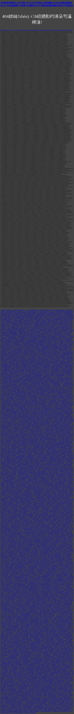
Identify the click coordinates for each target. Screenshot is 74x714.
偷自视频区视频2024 (42, 341)
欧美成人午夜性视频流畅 (63, 412)
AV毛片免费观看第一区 (43, 478)
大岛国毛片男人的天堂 (50, 429)
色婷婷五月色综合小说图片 (53, 320)
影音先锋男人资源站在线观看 (39, 609)
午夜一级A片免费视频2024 (56, 659)
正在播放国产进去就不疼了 (16, 393)
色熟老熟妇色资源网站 (63, 349)
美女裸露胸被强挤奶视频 (64, 502)
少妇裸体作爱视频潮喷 (31, 312)
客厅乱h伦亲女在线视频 (6, 532)
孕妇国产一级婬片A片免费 (24, 546)
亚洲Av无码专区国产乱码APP (13, 653)
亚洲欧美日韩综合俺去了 (54, 472)
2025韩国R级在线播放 (18, 710)
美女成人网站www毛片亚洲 (56, 316)
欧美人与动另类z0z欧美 (8, 389)
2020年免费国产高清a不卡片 (61, 467)
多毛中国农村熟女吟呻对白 (64, 497)
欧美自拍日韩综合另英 (65, 468)
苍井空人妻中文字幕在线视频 (27, 673)
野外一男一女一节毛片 (58, 538)
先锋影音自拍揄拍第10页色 (21, 435)
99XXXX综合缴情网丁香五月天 (44, 333)
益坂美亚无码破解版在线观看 (7, 555)
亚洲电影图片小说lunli (45, 477)
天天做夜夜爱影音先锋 (45, 346)
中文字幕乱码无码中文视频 (17, 652)
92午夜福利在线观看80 (57, 333)
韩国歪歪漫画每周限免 (33, 440)
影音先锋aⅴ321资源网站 (52, 440)
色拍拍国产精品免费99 (22, 448)
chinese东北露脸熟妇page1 (33, 438)
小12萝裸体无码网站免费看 (51, 497)
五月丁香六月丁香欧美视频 (11, 593)
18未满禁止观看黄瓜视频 (39, 563)
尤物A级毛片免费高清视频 (16, 461)
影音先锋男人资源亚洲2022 (65, 363)
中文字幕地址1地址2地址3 (28, 320)
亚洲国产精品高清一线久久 (35, 469)
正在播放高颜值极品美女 (54, 457)
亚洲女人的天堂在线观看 (35, 498)
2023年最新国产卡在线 (44, 567)
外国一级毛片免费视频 (27, 589)
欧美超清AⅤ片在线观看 (35, 463)
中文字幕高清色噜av (10, 485)
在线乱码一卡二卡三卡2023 (44, 608)
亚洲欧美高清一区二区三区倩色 (51, 363)
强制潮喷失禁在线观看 (8, 371)
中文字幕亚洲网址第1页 (26, 631)
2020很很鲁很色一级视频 (11, 423)
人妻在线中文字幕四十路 (63, 331)
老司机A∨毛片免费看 (9, 639)
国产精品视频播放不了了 (9, 610)
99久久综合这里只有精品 (25, 374)
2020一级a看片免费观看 (21, 485)
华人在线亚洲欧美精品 (53, 703)
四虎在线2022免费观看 (33, 337)
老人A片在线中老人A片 (18, 348)
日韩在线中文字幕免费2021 (44, 359)
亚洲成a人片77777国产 (38, 549)
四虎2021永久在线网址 (40, 664)
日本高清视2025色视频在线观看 (28, 419)
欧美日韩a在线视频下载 (46, 698)
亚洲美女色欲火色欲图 (24, 537)
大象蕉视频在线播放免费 (67, 353)
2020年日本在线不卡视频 (46, 444)
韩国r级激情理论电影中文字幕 (19, 487)
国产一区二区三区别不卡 (67, 588)
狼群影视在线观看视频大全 (23, 408)
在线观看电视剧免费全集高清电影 (12, 410)
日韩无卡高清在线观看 (49, 660)
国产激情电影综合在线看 (18, 640)
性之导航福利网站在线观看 (62, 327)
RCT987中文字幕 (39, 459)
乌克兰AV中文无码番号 (50, 327)
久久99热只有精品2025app (63, 664)
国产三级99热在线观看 (42, 708)
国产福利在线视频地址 (48, 342)
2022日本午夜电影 (65, 508)
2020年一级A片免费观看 (48, 625)
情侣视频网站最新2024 (13, 332)
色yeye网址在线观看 (19, 552)
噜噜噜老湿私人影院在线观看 (30, 552)
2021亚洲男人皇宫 (28, 579)
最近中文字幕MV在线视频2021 (58, 591)
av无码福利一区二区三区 (24, 338)
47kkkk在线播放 (13, 525)
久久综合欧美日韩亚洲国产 (20, 340)
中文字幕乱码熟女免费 (27, 375)
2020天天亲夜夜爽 (25, 587)
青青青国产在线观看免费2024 (27, 315)
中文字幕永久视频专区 (32, 399)
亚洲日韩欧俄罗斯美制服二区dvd (36, 633)
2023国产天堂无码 (35, 519)
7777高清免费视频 (33, 659)
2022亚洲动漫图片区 (44, 510)
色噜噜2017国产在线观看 (38, 393)
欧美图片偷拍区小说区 (34, 527)
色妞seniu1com (7, 447)
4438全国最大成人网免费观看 (32, 561)
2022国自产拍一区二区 (6, 443)
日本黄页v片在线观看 (64, 320)
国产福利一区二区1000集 (63, 499)
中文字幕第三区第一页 (15, 602)
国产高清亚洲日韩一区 (33, 395)
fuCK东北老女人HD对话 (65, 506)
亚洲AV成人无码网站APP (66, 328)
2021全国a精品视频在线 (11, 331)
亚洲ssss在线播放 (35, 550)
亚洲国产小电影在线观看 (48, 414)
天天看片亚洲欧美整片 (59, 639)
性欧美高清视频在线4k (24, 659)
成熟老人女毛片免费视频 (43, 372)
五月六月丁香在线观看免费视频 (60, 687)
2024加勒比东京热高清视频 (28, 439)
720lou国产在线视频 (21, 336)
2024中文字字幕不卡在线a (12, 613)
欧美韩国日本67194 (6, 470)
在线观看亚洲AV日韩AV (23, 473)
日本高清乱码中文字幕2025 (13, 537)
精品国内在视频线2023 (63, 345)
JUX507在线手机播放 (27, 533)
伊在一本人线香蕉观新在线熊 (15, 515)
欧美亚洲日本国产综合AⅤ (24, 332)
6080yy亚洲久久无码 (19, 612)
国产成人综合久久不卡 (14, 374)
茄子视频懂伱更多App (29, 379)
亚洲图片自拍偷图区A (38, 318)
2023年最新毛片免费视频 (55, 665)
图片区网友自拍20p (13, 670)
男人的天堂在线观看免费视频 (41, 514)
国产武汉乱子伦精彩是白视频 (44, 455)
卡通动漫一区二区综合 (22, 311)
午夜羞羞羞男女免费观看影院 (41, 325)
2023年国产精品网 (52, 702)
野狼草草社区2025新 (39, 515)
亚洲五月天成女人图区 (16, 540)
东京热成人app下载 (12, 408)
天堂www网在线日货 (15, 315)
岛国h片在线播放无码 (38, 600)
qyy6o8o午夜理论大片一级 (45, 512)
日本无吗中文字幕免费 (8, 506)
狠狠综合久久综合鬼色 (28, 321)
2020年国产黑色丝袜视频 (35, 328)
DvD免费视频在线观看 (61, 626)
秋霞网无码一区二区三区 (15, 419)
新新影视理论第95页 (21, 331)
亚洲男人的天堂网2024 (50, 707)
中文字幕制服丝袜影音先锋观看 (27, 669)
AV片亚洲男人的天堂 (30, 389)
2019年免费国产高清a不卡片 (32, 676)
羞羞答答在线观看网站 (47, 587)
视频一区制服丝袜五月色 (56, 427)
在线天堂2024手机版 (58, 600)
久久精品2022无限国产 (54, 372)
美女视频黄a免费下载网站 (59, 443)
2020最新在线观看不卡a (54, 401)
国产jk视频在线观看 (36, 638)
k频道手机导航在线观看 (18, 712)
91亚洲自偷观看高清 (45, 541)
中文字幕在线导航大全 (39, 345)
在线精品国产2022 (32, 695)
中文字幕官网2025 (43, 440)
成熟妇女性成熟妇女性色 (45, 610)
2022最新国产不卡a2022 (24, 319)
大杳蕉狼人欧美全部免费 (26, 418)
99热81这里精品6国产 (16, 352)
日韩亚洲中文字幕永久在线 (60, 361)
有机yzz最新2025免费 (20, 357)
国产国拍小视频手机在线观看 (8, 316)
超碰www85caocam (19, 325)
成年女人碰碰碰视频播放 (65, 673)
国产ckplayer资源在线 (46, 319)
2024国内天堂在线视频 (41, 562)
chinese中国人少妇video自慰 (38, 511)
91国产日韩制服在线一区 (54, 566)
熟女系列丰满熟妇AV (42, 448)
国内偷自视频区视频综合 (16, 533)
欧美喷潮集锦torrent (9, 430)
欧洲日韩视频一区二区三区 (55, 567)
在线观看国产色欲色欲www (63, 392)
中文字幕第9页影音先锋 (55, 451)
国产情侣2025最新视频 (64, 406)
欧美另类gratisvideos (68, 561)
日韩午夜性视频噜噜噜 (23, 468)
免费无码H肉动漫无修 (55, 608)
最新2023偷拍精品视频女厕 (45, 565)
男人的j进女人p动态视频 (31, 531)
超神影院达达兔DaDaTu (53, 448)
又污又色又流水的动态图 (15, 587)
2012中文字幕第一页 (46, 427)
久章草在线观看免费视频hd (14, 363)
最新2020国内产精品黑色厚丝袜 (12, 358)
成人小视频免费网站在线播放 (62, 621)
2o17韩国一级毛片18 (9, 678)
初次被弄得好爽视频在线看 (7, 329)
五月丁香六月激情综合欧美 (43, 370)
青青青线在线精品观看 (35, 643)
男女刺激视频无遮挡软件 (56, 319)
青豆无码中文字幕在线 (59, 533)
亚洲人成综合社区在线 (11, 478)
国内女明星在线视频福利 (39, 634)
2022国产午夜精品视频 (6, 540)
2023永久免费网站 (10, 476)
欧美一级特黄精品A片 (10, 362)
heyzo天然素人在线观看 (12, 501)
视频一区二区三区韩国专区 (59, 646)
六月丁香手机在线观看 (9, 399)
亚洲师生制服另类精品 (32, 472)
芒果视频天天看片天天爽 (63, 704)
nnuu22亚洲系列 (42, 502)
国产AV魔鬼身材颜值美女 (67, 510)
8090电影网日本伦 (18, 520)
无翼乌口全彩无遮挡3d (56, 619)
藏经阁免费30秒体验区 (21, 457)
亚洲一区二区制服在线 (37, 614)
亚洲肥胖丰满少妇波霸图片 (50, 520)
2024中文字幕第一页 (38, 495)
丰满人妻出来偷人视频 (51, 461)
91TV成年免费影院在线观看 (43, 665)
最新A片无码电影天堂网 (53, 396)
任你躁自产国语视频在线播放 (52, 452)
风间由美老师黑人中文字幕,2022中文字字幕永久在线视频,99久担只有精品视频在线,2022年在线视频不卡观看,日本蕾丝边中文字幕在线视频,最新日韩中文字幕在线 (37, 30)
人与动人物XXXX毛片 (55, 399)
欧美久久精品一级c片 (53, 552)
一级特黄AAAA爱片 (50, 357)
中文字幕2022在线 (19, 476)
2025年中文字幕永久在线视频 (37, 434)
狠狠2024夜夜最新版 (44, 391)
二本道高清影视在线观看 (11, 468)
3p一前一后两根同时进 (16, 442)
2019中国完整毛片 (13, 473)
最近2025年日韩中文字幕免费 (31, 612)
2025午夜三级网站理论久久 (23, 397)
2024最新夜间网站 (49, 315)
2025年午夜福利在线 (62, 336)
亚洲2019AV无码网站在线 (29, 450)
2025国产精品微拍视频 (36, 661)
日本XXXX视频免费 (61, 453)
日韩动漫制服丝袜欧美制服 (29, 532)
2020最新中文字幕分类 (32, 516)
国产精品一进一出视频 (23, 690)
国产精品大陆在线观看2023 (11, 359)
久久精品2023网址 (65, 507)
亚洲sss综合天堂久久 (38, 710)
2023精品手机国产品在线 (35, 537)
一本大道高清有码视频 (22, 689)
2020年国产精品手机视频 (29, 702)
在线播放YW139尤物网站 (45, 591)
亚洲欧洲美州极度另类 (19, 691)
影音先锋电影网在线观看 (61, 474)
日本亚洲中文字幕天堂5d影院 (35, 443)
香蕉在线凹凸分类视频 (10, 395)
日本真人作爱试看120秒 (10, 484)
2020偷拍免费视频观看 (54, 672)
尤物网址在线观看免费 (13, 372)
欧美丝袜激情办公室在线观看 (55, 312)
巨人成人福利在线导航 (15, 558)
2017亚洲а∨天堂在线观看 (59, 355)
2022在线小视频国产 (25, 558)
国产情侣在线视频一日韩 (23, 444)
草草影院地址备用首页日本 (28, 514)
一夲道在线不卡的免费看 (40, 456)
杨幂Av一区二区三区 (68, 323)
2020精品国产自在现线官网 (56, 391)
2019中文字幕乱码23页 (52, 499)
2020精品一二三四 (9, 345)
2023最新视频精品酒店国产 (8, 480)
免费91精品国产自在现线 (41, 371)
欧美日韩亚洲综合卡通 (59, 681)
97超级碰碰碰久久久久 (12, 512)
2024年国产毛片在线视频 (22, 681)
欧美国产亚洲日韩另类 (25, 346)
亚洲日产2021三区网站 (45, 369)
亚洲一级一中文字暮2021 (44, 451)
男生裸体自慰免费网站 (9, 312)
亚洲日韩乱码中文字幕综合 (44, 659)
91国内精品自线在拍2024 (32, 382)
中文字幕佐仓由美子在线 (10, 548)
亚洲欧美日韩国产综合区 (35, 319)
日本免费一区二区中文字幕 (50, 324)
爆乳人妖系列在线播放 (56, 554)
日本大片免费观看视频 (11, 689)
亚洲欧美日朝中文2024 (32, 333)
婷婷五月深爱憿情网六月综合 (17, 452)
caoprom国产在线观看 (5, 335)
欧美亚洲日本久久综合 (38, 617)
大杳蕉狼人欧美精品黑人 (41, 470)
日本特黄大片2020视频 (52, 329)
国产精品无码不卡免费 (59, 463)
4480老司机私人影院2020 (27, 453)
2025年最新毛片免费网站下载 (10, 477)
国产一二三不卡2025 (17, 422)
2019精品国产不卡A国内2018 (51, 572)
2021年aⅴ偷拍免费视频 (18, 349)
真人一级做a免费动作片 (59, 528)
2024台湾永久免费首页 (66, 606)
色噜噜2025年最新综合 (49, 651)
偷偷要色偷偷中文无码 (27, 520)
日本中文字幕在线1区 (66, 438)
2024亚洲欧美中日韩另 (32, 608)
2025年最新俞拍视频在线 (42, 312)
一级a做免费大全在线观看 (6, 310)
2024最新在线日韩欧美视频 (61, 707)
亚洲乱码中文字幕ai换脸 (67, 541)
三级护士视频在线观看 (60, 656)
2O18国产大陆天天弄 (39, 429)
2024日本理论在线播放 (12, 413)
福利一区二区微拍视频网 (34, 323)
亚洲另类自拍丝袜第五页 (18, 583)
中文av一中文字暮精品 (31, 357)
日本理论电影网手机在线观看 (22, 618)
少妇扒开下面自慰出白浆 (10, 311)
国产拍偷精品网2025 (36, 486)
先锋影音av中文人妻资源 (22, 680)
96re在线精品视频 (22, 606)
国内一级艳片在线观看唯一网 (19, 329)
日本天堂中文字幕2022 (16, 439)
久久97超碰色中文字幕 (61, 563)
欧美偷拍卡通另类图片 (25, 575)
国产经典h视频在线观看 (64, 354)
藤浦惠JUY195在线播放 (36, 365)
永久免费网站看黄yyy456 (29, 652)
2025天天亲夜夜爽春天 (30, 672)
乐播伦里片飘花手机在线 (44, 395)
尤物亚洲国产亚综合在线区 (60, 540)
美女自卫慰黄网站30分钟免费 (46, 647)
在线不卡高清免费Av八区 (14, 365)
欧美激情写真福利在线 (46, 525)
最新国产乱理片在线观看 (28, 344)
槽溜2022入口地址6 (34, 616)
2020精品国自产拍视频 (32, 555)
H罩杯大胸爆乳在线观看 (62, 597)
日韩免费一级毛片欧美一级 (22, 610)
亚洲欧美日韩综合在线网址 (62, 491)
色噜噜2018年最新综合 (56, 498)
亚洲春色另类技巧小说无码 (41, 465)
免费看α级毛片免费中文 (46, 518)
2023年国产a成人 (13, 507)
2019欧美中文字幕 (22, 333)
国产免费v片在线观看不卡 (44, 480)
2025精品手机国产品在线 (49, 650)
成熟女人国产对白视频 (13, 510)
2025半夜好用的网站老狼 (31, 703)
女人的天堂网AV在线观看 (64, 440)
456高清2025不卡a (59, 638)
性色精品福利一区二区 (29, 497)
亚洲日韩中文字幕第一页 (51, 436)
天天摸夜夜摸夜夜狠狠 (57, 365)
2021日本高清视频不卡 (23, 512)
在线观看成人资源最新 (26, 653)
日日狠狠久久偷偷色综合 (62, 400)
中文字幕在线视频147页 (32, 329)
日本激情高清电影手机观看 (51, 511)
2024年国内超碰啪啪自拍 (40, 344)
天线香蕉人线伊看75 (24, 410)
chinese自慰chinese (49, 335)
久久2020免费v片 (13, 421)
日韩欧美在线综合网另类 (41, 331)
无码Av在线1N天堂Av (59, 651)
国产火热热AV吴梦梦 (59, 378)
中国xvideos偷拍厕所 (33, 630)
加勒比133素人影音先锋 (50, 446)
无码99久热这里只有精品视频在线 (9, 384)
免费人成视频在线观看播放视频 (42, 701)
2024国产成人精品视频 (7, 379)
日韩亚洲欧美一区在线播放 (44, 387)
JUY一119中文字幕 (46, 486)
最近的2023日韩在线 (47, 657)
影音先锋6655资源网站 (63, 321)
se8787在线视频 (52, 435)
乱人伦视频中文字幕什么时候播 (15, 499)
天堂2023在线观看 (61, 436)
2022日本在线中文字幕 (10, 619)
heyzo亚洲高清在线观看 (66, 690)
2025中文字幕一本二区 (16, 426)
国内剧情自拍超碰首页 (15, 527)
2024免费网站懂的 (7, 459)
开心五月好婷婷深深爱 (64, 325)
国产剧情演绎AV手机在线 (58, 518)
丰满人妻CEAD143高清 (49, 318)
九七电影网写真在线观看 (44, 366)
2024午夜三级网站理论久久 (65, 630)
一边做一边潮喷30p (45, 508)
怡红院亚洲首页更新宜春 (49, 409)
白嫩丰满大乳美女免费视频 (44, 310)
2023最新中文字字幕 (46, 699)
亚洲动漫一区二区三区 (53, 325)
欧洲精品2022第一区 (32, 358)
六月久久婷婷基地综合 (7, 422)
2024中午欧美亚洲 (61, 702)
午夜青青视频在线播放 (32, 566)
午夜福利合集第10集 (22, 359)
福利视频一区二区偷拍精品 (48, 558)
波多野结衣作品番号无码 (35, 361)
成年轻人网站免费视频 (59, 342)
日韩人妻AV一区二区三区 (32, 406)
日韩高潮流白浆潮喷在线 (51, 605)
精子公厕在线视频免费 (31, 599)
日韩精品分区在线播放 (45, 527)
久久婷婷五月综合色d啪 (62, 450)
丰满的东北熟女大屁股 (26, 592)
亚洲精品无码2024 (56, 328)
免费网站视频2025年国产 (17, 314)
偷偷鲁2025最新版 (18, 414)
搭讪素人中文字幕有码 (52, 669)
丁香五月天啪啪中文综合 (33, 512)
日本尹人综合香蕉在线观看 (13, 626)
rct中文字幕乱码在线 (62, 552)
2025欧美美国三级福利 (26, 693)
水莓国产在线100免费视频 (29, 314)
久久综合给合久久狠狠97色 (41, 352)
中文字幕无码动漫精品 (26, 602)
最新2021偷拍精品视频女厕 (62, 447)
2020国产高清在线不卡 (27, 367)
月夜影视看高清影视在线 (16, 335)
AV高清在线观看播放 (12, 333)
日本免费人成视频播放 (35, 383)
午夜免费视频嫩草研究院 (28, 529)
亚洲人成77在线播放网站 (18, 379)
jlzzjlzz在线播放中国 (43, 406)
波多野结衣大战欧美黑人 (58, 694)
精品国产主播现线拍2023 (45, 553)
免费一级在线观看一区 (25, 353)
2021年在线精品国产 (46, 655)
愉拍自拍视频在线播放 (68, 635)
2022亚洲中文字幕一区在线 (61, 596)
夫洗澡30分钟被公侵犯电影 (15, 542)
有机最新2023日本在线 (26, 574)
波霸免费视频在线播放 (54, 382)
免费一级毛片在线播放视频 (41, 691)
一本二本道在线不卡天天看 (47, 332)
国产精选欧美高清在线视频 (66, 452)
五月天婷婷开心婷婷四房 (24, 482)
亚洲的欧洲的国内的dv (41, 599)
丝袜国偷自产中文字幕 (26, 365)
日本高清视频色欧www (55, 369)
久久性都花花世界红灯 (14, 697)
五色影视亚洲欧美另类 (6, 370)
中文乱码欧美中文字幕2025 (33, 311)
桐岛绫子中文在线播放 (68, 582)
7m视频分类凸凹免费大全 (43, 399)
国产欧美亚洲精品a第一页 (6, 584)
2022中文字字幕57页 (10, 357)
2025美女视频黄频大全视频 (57, 323)
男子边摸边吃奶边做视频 (48, 540)
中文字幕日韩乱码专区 (48, 443)
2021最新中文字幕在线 (6, 315)
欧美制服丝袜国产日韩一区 (27, 563)
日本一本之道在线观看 (17, 604)
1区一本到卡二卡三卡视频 (25, 355)
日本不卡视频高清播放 (15, 342)
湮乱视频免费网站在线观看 (61, 580)
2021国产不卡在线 (66, 647)
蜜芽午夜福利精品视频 (36, 332)
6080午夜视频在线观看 (41, 314)
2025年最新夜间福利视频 (11, 541)
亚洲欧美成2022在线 (24, 443)
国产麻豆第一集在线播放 (13, 353)
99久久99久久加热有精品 (46, 684)
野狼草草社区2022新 (17, 495)
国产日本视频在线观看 (63, 426)
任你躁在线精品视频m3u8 (14, 596)
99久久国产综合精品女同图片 (13, 436)
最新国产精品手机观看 (33, 423)
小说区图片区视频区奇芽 (22, 416)
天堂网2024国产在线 (56, 507)
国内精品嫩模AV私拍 (30, 456)
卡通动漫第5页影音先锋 (61, 640)
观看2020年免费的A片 (48, 579)
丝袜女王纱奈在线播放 (38, 706)
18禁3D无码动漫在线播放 (12, 328)
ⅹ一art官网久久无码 (28, 348)
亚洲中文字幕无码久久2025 (43, 487)
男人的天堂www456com (49, 393)
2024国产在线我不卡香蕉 (65, 570)
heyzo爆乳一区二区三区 (10, 601)
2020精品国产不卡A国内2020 (36, 651)
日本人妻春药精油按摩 (49, 571)
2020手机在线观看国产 (45, 384)
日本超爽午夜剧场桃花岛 (13, 338)
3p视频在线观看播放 (5, 354)
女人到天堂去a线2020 (67, 553)
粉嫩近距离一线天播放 (40, 442)
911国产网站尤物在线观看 (18, 310)
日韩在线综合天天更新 (9, 621)
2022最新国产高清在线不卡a (16, 491)
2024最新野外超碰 (60, 459)
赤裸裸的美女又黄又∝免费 (19, 672)
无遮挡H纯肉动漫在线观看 (63, 631)
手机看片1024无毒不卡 (39, 380)
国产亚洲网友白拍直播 (9, 597)
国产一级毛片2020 (55, 387)
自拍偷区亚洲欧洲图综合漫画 (7, 341)
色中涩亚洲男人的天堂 (35, 421)
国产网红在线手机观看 (66, 423)
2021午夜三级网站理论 (11, 516)
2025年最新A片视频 (35, 602)
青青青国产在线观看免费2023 (58, 397)
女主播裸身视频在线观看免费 (24, 501)
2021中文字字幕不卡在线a (57, 376)
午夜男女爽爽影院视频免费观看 (21, 578)
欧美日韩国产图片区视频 (27, 335)
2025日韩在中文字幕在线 (50, 640)
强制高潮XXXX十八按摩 (35, 585)
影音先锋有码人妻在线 (57, 653)
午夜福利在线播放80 (46, 507)
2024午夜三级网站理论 (21, 484)
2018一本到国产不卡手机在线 (57, 395)
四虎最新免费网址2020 (65, 430)
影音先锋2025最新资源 (6, 589)
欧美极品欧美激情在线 (22, 451)
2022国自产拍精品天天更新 (64, 605)
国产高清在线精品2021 (24, 383)
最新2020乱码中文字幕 (25, 596)
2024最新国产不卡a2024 (35, 405)
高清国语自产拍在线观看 (19, 371)
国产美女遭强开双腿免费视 (48, 642)
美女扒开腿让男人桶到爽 (39, 446)
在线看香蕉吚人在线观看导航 (16, 350)
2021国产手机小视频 (59, 409)
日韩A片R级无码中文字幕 (55, 358)
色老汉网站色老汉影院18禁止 (29, 571)
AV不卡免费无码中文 (57, 589)
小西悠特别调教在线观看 (45, 561)
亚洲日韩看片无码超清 (17, 324)
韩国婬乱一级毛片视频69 (58, 618)
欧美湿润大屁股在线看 (36, 684)
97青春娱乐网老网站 (34, 346)
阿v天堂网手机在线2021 (34, 593)
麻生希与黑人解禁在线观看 (67, 403)
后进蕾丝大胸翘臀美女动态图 (19, 567)
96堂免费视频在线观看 (46, 348)
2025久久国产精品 (16, 623)
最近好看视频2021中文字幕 (14, 376)
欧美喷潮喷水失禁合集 (33, 468)
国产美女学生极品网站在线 (44, 531)
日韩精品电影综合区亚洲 (63, 490)
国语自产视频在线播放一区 (60, 482)
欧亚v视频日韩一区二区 (44, 316)
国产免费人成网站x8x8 (56, 384)
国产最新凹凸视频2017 (51, 379)
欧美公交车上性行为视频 (44, 433)
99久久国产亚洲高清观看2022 (35, 699)
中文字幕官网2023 (31, 331)
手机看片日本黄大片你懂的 (16, 571)
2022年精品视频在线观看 (47, 686)
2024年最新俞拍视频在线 (50, 453)
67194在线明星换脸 (12, 448)
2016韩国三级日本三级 (34, 410)
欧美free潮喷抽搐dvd (17, 663)
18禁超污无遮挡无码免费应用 (9, 451)
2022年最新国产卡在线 (56, 711)
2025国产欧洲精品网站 (14, 469)
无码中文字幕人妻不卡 (56, 353)
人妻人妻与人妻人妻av (36, 427)
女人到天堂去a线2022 (9, 647)
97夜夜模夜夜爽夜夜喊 (14, 412)
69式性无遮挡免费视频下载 (61, 318)
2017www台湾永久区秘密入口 (27, 388)
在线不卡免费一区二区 (14, 383)
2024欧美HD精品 (43, 616)
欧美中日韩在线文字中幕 (54, 410)
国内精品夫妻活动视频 (48, 495)
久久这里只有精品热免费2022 (54, 352)
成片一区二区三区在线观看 (13, 494)
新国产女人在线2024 (10, 687)
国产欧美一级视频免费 (30, 569)
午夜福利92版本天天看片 (57, 667)
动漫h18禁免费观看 (6, 652)
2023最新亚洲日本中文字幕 (15, 486)
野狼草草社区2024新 (7, 456)
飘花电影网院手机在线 (46, 585)
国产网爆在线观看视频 (51, 569)
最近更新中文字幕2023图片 (30, 712)
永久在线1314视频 (61, 324)
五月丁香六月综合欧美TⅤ (51, 524)
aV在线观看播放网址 (46, 575)
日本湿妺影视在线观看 (43, 630)
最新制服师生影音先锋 (52, 331)
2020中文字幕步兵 (46, 661)
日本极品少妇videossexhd (37, 409)
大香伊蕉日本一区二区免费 (38, 327)
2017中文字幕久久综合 (19, 481)
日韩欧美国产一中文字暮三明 (54, 403)
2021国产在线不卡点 (34, 557)
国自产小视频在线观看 (27, 540)
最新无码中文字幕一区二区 (13, 346)
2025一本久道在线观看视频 (44, 588)
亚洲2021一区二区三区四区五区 (34, 484)
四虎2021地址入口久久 (14, 575)
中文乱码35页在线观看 (65, 382)
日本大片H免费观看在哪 (58, 592)
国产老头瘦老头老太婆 (41, 362)
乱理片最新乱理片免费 (23, 323)
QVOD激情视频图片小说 (55, 541)
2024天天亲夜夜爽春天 (60, 357)
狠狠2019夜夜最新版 (66, 557)
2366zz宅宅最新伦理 (18, 535)
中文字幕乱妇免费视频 (42, 499)
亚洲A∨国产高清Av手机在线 (65, 532)
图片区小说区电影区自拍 (15, 453)
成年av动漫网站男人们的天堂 (53, 648)
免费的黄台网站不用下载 (26, 327)
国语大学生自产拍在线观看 (31, 400)
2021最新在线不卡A (22, 433)
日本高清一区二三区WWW (53, 341)
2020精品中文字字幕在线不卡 (32, 502)
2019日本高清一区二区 (59, 315)
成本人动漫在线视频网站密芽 (11, 518)
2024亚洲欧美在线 (9, 375)
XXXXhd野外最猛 (66, 333)
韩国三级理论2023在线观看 (13, 625)
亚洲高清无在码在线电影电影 (28, 352)
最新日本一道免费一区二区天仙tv (11, 519)
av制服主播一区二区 (49, 467)
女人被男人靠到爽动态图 (27, 404)
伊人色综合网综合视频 (63, 329)
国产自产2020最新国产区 (7, 520)
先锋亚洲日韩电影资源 (27, 639)
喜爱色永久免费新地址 (18, 490)
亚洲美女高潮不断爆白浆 (46, 408)
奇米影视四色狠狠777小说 (20, 676)
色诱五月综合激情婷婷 (48, 418)
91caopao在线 (23, 531)
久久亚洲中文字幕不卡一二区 (62, 693)
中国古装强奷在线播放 (65, 472)
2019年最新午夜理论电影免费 (32, 584)
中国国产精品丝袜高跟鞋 (38, 520)
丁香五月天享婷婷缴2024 (6, 320)
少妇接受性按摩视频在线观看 (33, 541)
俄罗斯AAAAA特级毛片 (60, 663)
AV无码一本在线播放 (39, 529)
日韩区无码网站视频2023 (36, 374)
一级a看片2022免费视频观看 (62, 574)
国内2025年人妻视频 (46, 498)
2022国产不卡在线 (53, 481)
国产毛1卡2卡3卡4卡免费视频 (7, 561)
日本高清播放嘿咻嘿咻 (31, 340)
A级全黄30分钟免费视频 (53, 708)
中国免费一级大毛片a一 (6, 324)
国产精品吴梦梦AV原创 (19, 341)
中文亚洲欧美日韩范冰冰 (59, 335)
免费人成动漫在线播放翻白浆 (48, 638)
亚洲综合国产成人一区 (18, 344)
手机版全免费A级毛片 (61, 576)
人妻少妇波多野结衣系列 (57, 455)
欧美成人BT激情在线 (39, 439)
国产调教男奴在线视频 (65, 396)
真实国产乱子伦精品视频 (37, 533)
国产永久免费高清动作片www (65, 697)
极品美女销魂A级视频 (41, 378)
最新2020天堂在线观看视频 (22, 366)
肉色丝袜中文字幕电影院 (51, 664)
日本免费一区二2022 (23, 622)
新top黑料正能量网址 (43, 457)
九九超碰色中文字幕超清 (40, 669)
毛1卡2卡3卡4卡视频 (52, 601)
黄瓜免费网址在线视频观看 (64, 362)
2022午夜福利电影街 (22, 384)
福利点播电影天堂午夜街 (39, 335)
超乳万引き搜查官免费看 (52, 349)
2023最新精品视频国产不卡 (63, 669)
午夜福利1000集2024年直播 (40, 597)
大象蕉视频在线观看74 (34, 636)
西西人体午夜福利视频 (25, 627)
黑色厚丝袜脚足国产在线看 (23, 585)
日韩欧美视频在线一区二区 (24, 650)
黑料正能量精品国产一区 (7, 414)
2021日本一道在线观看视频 (17, 562)
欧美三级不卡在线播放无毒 (23, 548)
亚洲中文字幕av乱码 (37, 367)
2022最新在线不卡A (6, 668)
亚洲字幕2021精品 (52, 400)
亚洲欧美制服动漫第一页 (24, 651)
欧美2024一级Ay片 (19, 529)
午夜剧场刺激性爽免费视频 (53, 532)
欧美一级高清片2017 (7, 417)
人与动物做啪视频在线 (30, 668)
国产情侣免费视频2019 (34, 553)
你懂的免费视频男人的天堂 (60, 484)
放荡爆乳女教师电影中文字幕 (50, 490)
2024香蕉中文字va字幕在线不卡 (53, 489)
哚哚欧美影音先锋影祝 (36, 376)
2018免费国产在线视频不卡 (12, 504)
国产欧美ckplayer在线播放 (67, 369)
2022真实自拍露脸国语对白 (39, 503)
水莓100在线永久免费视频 (11, 440)
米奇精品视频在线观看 (12, 337)
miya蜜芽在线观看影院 (49, 533)
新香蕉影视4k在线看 (16, 404)
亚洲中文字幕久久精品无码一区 (46, 536)
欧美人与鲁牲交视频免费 (49, 549)
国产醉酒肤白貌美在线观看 (33, 670)
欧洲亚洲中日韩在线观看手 (65, 425)
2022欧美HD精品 (65, 685)
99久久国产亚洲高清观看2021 (23, 474)
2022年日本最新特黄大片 (14, 638)
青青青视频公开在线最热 (18, 417)
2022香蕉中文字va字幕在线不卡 (40, 404)
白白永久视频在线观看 (56, 553)
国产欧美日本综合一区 (63, 337)
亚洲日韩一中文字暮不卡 (20, 682)
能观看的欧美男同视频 (57, 444)
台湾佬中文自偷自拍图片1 (26, 436)
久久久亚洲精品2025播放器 (39, 436)
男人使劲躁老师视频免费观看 (22, 316)
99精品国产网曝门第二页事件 (29, 470)
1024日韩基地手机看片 (40, 497)
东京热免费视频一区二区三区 (39, 476)
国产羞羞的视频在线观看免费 (59, 408)
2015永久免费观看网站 (35, 698)
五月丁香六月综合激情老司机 (17, 370)
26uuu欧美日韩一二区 (35, 353)
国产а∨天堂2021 (37, 348)
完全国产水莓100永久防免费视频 (40, 595)
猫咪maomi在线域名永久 (24, 328)
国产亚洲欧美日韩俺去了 (38, 324)
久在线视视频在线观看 (66, 486)
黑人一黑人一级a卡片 (64, 387)
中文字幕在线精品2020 (40, 569)
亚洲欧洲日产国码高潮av (63, 524)
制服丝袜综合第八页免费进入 (19, 382)
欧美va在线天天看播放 (34, 391)
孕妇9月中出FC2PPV (47, 386)
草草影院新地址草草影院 (50, 422)
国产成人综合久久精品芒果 (60, 434)
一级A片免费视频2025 (5, 465)
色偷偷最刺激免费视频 (29, 417)
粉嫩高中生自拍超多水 (57, 464)
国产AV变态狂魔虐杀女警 (6, 467)
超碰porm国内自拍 (51, 616)
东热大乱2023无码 (5, 412)
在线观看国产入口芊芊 (7, 672)
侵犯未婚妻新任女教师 (25, 405)
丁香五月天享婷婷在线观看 (22, 369)
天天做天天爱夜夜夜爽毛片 (53, 570)
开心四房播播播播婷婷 (37, 540)
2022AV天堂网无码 (39, 704)
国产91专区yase (5, 419)
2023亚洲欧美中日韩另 (56, 486)
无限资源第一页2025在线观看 (34, 681)
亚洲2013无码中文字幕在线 (18, 400)
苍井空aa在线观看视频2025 (46, 519)
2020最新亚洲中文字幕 (10, 457)
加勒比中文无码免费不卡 (14, 531)
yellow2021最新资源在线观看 (32, 430)
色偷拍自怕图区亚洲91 (26, 550)
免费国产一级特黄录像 (32, 448)
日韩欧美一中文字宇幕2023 (39, 354)
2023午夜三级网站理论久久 (49, 693)
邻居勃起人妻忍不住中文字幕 (65, 350)
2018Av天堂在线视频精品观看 (31, 310)
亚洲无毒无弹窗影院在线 (52, 362)
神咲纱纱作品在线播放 (64, 404)
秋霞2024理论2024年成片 (19, 425)
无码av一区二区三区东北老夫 (34, 580)
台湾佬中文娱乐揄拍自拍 (11, 677)
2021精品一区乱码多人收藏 (42, 419)
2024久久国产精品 (57, 606)
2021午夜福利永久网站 (29, 535)
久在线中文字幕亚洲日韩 (29, 459)
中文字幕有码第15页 (46, 365)
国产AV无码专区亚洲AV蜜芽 (33, 384)
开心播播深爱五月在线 (15, 388)
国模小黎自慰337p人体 (39, 491)
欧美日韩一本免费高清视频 (11, 323)
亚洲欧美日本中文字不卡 (27, 446)
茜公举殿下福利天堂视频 (63, 439)
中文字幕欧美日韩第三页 (14, 574)
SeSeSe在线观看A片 (66, 585)
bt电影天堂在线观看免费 (30, 425)
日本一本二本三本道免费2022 (53, 506)
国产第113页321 (23, 358)
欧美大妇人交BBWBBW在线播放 (30, 401)
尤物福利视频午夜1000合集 (22, 395)
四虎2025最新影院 (35, 477)
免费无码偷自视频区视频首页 (8, 366)
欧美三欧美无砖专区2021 (55, 510)
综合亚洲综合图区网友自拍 (21, 399)
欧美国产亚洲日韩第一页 (57, 338)
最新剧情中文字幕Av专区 (61, 422)
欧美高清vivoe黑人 (7, 514)
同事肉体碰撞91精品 (59, 311)
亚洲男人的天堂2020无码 (14, 550)
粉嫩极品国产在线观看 (53, 389)
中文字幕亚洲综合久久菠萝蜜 (17, 387)
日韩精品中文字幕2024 (58, 501)
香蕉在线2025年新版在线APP (48, 537)
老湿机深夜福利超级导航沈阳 (28, 442)
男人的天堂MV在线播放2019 (49, 374)
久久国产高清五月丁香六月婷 (41, 673)
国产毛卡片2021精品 (22, 541)
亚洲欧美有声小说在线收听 (12, 463)
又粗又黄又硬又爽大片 (52, 336)
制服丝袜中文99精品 (10, 409)
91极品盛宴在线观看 (53, 630)
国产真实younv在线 (10, 325)
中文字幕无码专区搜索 (61, 569)
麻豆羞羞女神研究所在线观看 (49, 631)
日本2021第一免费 (28, 409)
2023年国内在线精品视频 (33, 622)
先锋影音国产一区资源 (28, 521)
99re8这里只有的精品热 (66, 451)
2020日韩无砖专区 (48, 501)
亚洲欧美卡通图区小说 (13, 536)
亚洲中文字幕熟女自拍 (67, 340)
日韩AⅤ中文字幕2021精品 (12, 708)
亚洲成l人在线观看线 (48, 694)
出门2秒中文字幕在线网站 (18, 403)
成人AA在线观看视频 (67, 366)
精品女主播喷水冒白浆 (16, 528)
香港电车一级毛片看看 (20, 523)
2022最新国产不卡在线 (15, 418)
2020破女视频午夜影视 (35, 413)
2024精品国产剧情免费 (26, 376)
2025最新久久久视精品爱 (6, 404)
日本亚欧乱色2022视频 (68, 319)
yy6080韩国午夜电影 (27, 386)
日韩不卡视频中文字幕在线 (10, 474)
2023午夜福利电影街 (52, 695)
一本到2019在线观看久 (55, 423)
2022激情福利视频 (29, 318)
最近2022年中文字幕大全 (50, 388)
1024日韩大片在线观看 (11, 544)
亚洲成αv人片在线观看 (19, 429)
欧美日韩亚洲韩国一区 (19, 345)
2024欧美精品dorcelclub (12, 538)
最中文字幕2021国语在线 (60, 558)
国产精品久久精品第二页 (35, 508)
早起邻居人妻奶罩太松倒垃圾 (47, 596)
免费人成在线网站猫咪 (30, 378)
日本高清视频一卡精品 (45, 544)
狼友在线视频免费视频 (36, 663)
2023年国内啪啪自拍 (5, 558)
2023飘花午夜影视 (40, 629)
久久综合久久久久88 (48, 706)
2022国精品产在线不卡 (15, 327)
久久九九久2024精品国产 (52, 344)
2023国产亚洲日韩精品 (58, 578)
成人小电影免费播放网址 (55, 370)
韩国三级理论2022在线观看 (45, 635)
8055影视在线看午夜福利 (29, 601)
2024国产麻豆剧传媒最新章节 (23, 464)
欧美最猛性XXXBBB (54, 612)
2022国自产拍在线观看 (37, 386)
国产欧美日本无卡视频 (47, 592)
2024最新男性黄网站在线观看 (13, 661)
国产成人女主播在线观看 (53, 691)
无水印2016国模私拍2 (59, 380)
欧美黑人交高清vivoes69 (16, 447)
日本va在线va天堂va (23, 372)
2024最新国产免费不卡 (51, 392)
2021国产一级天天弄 (52, 419)
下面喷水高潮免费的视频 (63, 417)
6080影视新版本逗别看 (43, 472)
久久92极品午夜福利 (31, 485)
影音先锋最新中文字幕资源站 (48, 367)
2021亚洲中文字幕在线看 (12, 622)
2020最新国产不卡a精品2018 (7, 425)
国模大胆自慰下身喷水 (58, 684)
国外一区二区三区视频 (44, 430)
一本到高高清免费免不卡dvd (56, 383)
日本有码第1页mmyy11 (57, 585)
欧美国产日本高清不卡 (24, 431)
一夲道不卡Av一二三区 (29, 325)
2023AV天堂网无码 (63, 477)
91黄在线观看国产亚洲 (26, 661)
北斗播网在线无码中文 (39, 315)
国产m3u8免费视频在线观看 (49, 574)
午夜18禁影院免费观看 (14, 655)
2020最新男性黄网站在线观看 (43, 340)
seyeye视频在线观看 (42, 329)
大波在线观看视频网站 (36, 642)
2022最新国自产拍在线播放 (49, 621)
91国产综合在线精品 (39, 388)
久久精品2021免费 (31, 392)
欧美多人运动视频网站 (13, 651)
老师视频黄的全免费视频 (20, 312)
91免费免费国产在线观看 (19, 389)
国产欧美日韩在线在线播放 (55, 460)
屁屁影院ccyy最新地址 (67, 464)
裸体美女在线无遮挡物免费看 (66, 314)
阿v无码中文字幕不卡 (29, 640)
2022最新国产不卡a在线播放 (37, 504)
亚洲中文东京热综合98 (28, 461)
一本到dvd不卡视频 (19, 362)
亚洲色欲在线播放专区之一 (20, 406)
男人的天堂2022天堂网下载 (17, 450)
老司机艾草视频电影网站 (65, 346)
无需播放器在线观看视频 (12, 642)
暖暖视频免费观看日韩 (46, 548)
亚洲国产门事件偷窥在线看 (27, 623)
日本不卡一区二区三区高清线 (21, 582)
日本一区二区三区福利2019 (36, 546)
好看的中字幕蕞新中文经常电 (53, 314)
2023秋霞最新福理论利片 (21, 438)
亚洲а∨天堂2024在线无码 (26, 503)
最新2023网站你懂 (30, 664)
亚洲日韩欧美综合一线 (7, 349)
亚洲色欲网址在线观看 (20, 565)
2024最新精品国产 (53, 545)
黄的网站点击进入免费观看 (55, 478)
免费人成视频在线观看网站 (10, 460)
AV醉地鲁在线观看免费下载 (15, 380)
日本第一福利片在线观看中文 (51, 634)
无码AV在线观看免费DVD (52, 562)
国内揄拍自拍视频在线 (32, 359)
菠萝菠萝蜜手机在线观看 (60, 537)
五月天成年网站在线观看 (32, 433)
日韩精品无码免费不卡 (52, 321)
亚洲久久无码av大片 (36, 589)
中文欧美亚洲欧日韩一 (59, 504)
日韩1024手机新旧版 (29, 467)
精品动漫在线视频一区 (43, 382)
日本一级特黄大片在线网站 (23, 421)
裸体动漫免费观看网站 (66, 433)
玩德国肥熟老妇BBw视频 (48, 355)
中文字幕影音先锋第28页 (62, 545)
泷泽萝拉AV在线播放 (5, 533)
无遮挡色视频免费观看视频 (20, 392)
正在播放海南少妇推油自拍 (27, 363)
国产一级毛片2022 (29, 452)
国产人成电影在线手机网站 (58, 627)
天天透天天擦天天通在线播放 (40, 321)
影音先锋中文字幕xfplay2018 (59, 473)
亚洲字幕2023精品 (64, 668)
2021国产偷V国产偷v (57, 386)
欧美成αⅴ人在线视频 (61, 446)
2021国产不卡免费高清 (6, 452)
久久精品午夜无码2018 (13, 431)
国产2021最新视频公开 (7, 378)
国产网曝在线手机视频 (25, 494)
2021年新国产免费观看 (17, 320)
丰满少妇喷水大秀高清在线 (18, 459)
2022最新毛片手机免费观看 (9, 369)
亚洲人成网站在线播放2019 (17, 702)
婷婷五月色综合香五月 (37, 579)
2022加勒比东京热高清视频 (66, 410)
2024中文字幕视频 (66, 352)
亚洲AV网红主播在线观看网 (25, 613)
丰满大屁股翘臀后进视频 (36, 604)
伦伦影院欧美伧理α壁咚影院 (22, 619)
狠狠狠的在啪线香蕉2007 (34, 711)
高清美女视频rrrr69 (50, 476)
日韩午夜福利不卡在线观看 (57, 565)
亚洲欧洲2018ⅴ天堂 (23, 536)
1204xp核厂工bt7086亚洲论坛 (65, 544)
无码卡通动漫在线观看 (56, 643)
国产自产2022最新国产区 (6, 511)
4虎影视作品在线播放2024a (21, 480)
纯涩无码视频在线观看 (57, 348)
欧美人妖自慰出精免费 (65, 399)
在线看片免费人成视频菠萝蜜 (51, 345)
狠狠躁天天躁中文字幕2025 (47, 361)
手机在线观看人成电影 (19, 701)
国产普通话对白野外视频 (34, 444)
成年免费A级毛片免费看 (6, 314)
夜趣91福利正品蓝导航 (57, 413)
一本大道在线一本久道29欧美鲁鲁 (13, 592)
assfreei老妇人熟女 (34, 554)
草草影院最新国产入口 (22, 516)
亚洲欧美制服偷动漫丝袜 (18, 318)
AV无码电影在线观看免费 (10, 438)
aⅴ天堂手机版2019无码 (17, 367)
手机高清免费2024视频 (37, 342)
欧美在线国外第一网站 (38, 528)
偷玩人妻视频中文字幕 (36, 338)
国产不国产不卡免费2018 (53, 404)
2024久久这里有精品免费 (35, 397)
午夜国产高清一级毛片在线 (16, 354)
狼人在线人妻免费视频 (66, 636)
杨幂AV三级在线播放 (34, 316)
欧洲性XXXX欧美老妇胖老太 (17, 545)
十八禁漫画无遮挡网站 (27, 506)
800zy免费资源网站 (31, 644)
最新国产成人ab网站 (45, 383)
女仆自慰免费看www (12, 606)
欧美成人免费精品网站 (48, 546)
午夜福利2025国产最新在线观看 (41, 542)
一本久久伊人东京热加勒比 (38, 501)
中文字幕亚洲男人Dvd (8, 318)
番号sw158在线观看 (14, 635)
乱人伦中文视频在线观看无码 (65, 465)
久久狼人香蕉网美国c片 (25, 427)
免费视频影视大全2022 (12, 686)
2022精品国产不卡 (27, 604)
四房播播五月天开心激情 (65, 401)
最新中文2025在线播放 (44, 468)
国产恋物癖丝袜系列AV (45, 323)
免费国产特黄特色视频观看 (50, 459)
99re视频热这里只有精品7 (63, 689)
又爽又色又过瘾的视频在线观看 (22, 621)
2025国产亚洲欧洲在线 (31, 336)
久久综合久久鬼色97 (40, 357)
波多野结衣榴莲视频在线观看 (57, 310)
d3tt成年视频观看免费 (8, 382)
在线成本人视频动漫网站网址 (11, 482)
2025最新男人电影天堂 (63, 481)
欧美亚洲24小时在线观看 (33, 685)
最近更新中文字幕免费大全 (24, 646)
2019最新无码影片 (24, 697)
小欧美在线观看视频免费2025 (25, 614)
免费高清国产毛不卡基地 (56, 340)
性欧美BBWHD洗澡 (65, 535)
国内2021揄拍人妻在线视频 (60, 536)
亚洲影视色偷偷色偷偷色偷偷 (48, 680)
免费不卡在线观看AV (55, 346)
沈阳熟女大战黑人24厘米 (43, 435)
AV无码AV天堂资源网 (28, 354)
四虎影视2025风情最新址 (51, 689)
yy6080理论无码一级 (60, 521)
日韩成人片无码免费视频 (60, 456)
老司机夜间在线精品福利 (56, 366)
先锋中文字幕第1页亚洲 (40, 392)
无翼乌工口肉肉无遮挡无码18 (42, 559)
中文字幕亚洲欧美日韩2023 (10, 336)
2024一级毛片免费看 (7, 579)
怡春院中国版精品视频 (37, 418)
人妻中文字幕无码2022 (6, 562)
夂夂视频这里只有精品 (38, 623)
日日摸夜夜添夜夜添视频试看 (19, 584)
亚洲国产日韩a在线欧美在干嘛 (10, 416)
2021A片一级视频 (10, 406)
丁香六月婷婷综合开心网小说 (53, 535)
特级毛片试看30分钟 (24, 557)
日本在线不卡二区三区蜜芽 (8, 396)
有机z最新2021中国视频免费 (36, 474)
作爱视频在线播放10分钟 (57, 610)
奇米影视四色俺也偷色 (27, 324)
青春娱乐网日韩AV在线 (59, 495)
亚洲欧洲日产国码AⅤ (17, 386)
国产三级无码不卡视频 (37, 592)
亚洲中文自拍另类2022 (27, 422)
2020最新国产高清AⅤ (46, 376)
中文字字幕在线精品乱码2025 (66, 691)
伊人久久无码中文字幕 (47, 328)
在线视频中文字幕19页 (37, 355)
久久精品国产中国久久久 (31, 455)
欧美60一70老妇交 (13, 674)
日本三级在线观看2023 (67, 554)
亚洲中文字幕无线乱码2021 (21, 396)
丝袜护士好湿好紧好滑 (29, 403)
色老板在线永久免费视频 (7, 569)
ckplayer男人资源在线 (35, 464)
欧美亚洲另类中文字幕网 (33, 369)
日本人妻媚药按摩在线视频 (35, 677)
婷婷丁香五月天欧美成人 (12, 553)
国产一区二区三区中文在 (60, 571)
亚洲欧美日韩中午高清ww (47, 473)
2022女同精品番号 (51, 456)
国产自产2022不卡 (54, 350)
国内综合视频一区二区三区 (29, 349)
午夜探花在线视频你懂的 (8, 591)
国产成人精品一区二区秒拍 (23, 413)
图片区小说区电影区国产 (16, 465)
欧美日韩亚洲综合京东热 (26, 342)
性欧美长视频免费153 (37, 655)
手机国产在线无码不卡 (41, 450)
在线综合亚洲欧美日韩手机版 (31, 387)
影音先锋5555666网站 (28, 710)
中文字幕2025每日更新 (18, 321)
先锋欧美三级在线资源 (23, 677)
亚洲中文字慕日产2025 (13, 319)
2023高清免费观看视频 (43, 552)
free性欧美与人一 (50, 378)
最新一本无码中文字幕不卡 (45, 554)
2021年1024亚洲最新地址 (41, 601)
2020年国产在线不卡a (35, 510)
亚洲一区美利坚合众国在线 (48, 484)
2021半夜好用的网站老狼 (47, 469)
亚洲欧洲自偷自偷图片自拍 (41, 403)
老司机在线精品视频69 (36, 686)
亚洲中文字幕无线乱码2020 (61, 623)
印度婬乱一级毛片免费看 (65, 341)
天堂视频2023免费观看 (30, 523)
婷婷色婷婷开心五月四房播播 (30, 350)
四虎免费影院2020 (53, 337)
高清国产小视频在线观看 (30, 362)
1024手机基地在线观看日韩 (8, 502)
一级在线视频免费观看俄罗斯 (24, 477)
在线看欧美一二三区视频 (64, 562)
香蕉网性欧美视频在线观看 (31, 341)
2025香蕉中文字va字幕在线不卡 (22, 591)
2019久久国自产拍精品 (46, 397)
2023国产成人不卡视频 (37, 625)
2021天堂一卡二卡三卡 (43, 697)
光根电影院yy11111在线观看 (14, 503)
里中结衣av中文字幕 (44, 636)
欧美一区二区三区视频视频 (9, 559)
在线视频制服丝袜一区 (24, 508)
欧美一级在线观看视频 (32, 435)
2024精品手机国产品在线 (8, 682)
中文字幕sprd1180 (41, 572)
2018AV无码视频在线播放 (56, 557)
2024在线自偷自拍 (15, 443)
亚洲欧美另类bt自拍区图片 (57, 575)
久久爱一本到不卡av (60, 388)
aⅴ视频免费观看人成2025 (33, 610)
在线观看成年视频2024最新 (21, 687)
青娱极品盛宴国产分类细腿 (44, 350)
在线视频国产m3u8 (44, 460)
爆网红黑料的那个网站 (40, 668)
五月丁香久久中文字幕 (53, 406)
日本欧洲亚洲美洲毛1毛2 (60, 375)
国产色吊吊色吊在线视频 (34, 525)
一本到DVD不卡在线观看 (53, 523)
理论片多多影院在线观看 (64, 371)
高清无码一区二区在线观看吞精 (13, 643)
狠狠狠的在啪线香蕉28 (49, 380)
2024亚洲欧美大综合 (22, 670)
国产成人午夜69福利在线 (6, 604)
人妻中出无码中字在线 (28, 491)
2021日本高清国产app (64, 542)
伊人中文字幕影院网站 (7, 344)
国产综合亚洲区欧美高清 (11, 397)
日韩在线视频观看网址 (25, 616)
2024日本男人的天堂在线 (48, 375)
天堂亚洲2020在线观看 (46, 338)
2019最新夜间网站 (50, 516)
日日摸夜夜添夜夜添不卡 (32, 396)
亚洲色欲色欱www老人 (67, 531)
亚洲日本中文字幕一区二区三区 (47, 311)
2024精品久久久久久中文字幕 (60, 332)
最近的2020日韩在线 (57, 550)
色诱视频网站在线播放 (51, 450)
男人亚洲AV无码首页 (42, 555)
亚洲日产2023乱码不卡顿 (24, 554)
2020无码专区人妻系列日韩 (10, 455)
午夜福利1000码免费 (66, 386)
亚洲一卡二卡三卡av (43, 396)
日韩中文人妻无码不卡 (45, 421)
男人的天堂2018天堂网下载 (45, 582)
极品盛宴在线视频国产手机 (48, 580)
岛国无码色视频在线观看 (58, 579)
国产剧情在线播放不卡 (55, 430)
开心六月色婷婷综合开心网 (16, 524)
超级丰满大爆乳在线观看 (13, 355)
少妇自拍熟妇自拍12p (60, 393)
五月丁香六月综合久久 (16, 631)
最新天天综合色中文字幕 (19, 430)
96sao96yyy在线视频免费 (65, 372)
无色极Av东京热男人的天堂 (23, 391)
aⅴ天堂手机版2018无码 (61, 633)
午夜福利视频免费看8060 (67, 312)
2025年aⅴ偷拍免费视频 (11, 391)
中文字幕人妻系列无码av (66, 460)
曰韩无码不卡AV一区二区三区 (66, 583)
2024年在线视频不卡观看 (6, 608)
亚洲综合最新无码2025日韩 (43, 358)
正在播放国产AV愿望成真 (40, 320)
